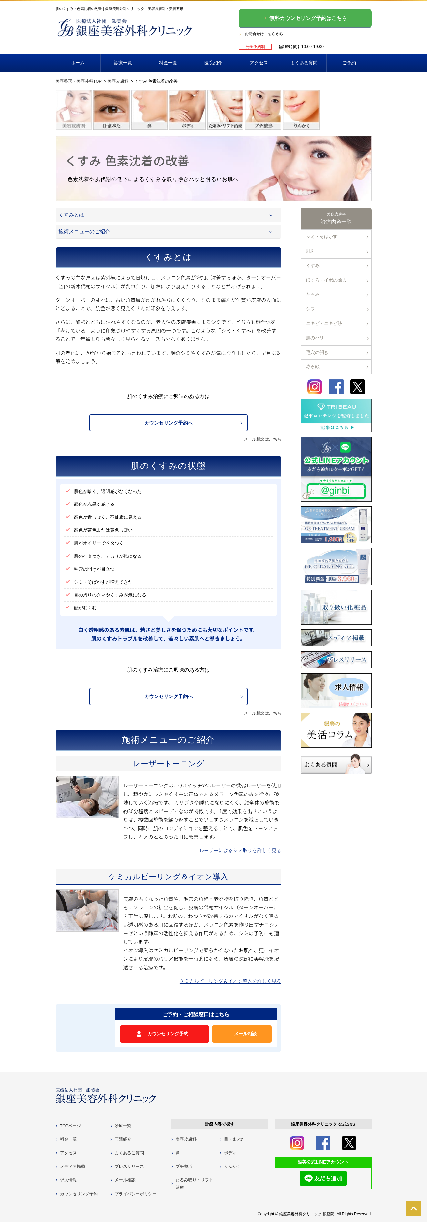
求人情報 (68, 1179)
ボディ (230, 1152)
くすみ (313, 265)
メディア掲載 (72, 1166)
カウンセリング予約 (167, 1033)
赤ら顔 (313, 366)
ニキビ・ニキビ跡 (324, 323)
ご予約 (349, 62)
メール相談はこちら (262, 439)
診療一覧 (123, 62)
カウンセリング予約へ (168, 423)
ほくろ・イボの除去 (326, 280)
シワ (310, 308)
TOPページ (70, 1125)
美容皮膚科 (186, 1139)
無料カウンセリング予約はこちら (308, 18)
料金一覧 (168, 62)
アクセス (259, 62)
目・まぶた (234, 1139)
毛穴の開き (317, 352)
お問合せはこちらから (264, 34)
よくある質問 (304, 62)
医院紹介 (213, 62)
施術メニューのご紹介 (84, 231)
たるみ (313, 294)
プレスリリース (129, 1166)
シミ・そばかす (322, 236)
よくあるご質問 (129, 1152)
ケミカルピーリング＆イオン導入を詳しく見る (230, 980)
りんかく (232, 1166)
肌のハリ (315, 337)
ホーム (78, 62)
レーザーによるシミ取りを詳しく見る (240, 850)
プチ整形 (184, 1166)
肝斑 (310, 251)
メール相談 (245, 1033)
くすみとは (71, 214)
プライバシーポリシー (136, 1193)
